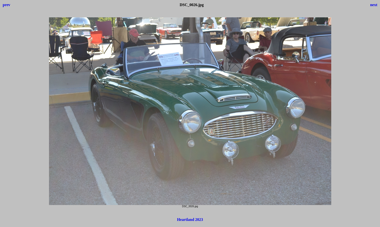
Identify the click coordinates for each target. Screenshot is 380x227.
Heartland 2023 (190, 219)
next (373, 5)
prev (6, 5)
